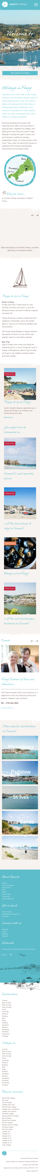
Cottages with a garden (9, 1111)
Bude (3, 1018)
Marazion (5, 1027)
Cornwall (4, 1000)
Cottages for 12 (7, 1142)
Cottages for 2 (6, 1131)
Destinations (9, 995)
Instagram (5, 934)
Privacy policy (6, 887)
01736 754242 (7, 912)
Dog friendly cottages (8, 1098)
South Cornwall (6, 1007)
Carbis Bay (5, 1011)
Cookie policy (6, 896)
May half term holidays (9, 1120)
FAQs (3, 890)
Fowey (4, 1020)
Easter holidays (6, 1118)
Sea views (5, 1100)
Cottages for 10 (7, 1140)
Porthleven (5, 1032)
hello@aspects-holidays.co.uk (11, 914)
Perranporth (5, 1034)
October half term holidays (10, 1125)
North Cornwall (6, 1005)
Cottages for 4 (6, 1134)
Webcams (5, 936)
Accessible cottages (8, 1113)
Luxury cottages (7, 1102)
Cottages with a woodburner (10, 1109)
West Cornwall (6, 1003)
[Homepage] (5, 4)
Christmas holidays (7, 1127)
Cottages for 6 (6, 1136)
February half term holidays (10, 1116)
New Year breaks (7, 1129)
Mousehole (5, 1025)
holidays (18, 4)
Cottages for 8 (6, 1138)
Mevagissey (5, 1029)
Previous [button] (32, 216)
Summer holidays (7, 1122)
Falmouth (5, 1014)
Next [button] (37, 216)
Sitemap (4, 883)
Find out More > (7, 708)
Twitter (4, 931)
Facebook (5, 929)
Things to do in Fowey (18, 403)
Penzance (5, 1023)
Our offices (5, 916)
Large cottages (6, 1145)
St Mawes (5, 1036)
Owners (4, 892)
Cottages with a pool (8, 1105)
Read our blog (6, 894)
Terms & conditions (8, 885)
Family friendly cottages (9, 1107)
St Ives (4, 1009)
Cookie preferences (8, 899)
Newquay (5, 1016)
